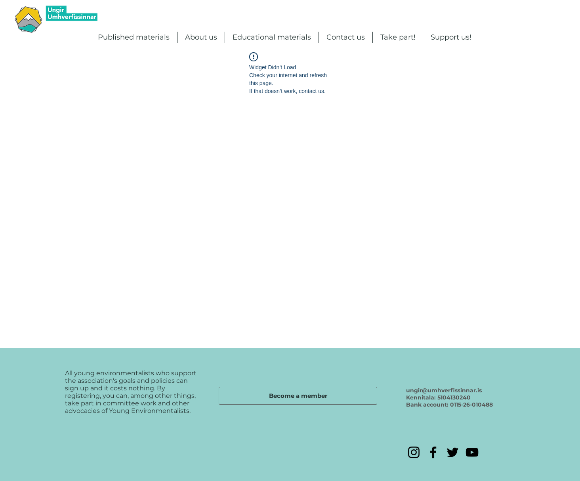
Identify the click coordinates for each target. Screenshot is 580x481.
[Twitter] (452, 452)
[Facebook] (433, 452)
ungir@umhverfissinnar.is (444, 390)
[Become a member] (298, 396)
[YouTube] (472, 452)
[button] (133, 37)
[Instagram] (414, 452)
